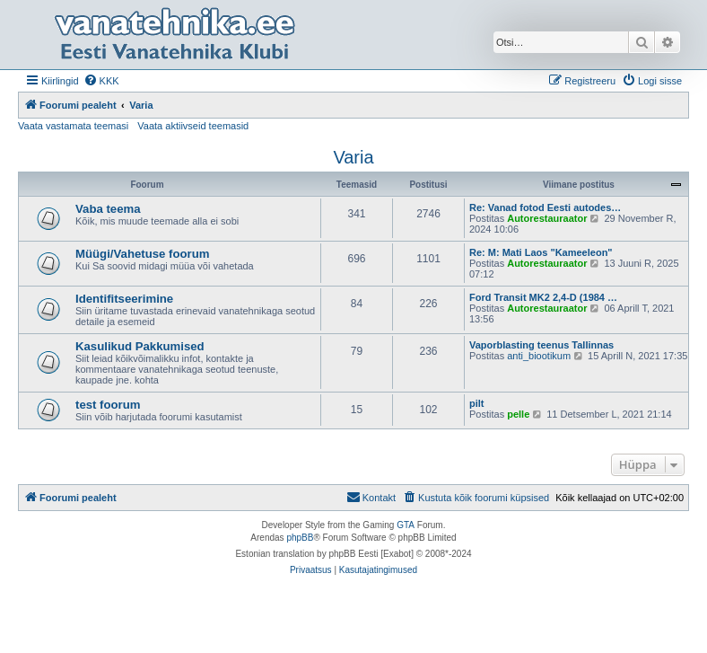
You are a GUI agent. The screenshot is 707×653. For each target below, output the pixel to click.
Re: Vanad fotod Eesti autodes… (545, 207)
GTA (406, 525)
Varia (353, 157)
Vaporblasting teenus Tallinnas (541, 345)
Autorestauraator (547, 218)
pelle (518, 414)
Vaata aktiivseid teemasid (193, 125)
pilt (476, 403)
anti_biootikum (539, 355)
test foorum (108, 404)
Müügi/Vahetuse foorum (142, 253)
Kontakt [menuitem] (371, 496)
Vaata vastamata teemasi (73, 125)
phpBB (299, 538)
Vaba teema (108, 209)
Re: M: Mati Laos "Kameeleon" (541, 252)
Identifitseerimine (124, 298)
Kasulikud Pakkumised (140, 346)
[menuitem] (101, 81)
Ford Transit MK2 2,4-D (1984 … (543, 297)
